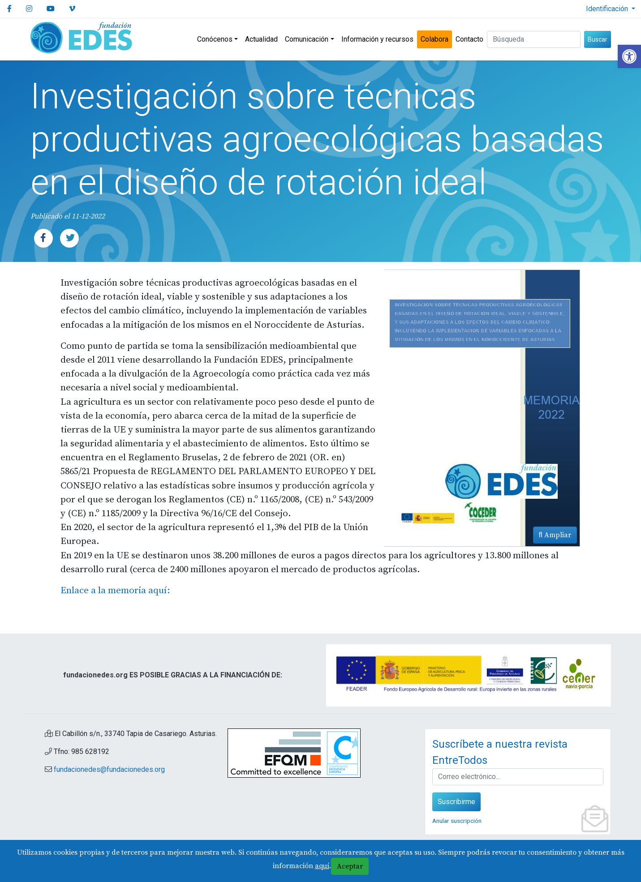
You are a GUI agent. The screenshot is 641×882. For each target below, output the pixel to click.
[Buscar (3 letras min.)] (534, 39)
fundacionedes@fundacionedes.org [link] (109, 769)
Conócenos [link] (214, 39)
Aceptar (350, 866)
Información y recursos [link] (377, 39)
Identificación (608, 8)
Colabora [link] (434, 39)
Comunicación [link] (306, 39)
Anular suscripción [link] (457, 820)
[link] (629, 56)
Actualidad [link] (261, 39)
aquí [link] (322, 865)
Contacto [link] (469, 39)
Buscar (597, 39)
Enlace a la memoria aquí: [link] (115, 590)
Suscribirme (456, 801)
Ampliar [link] (555, 535)
